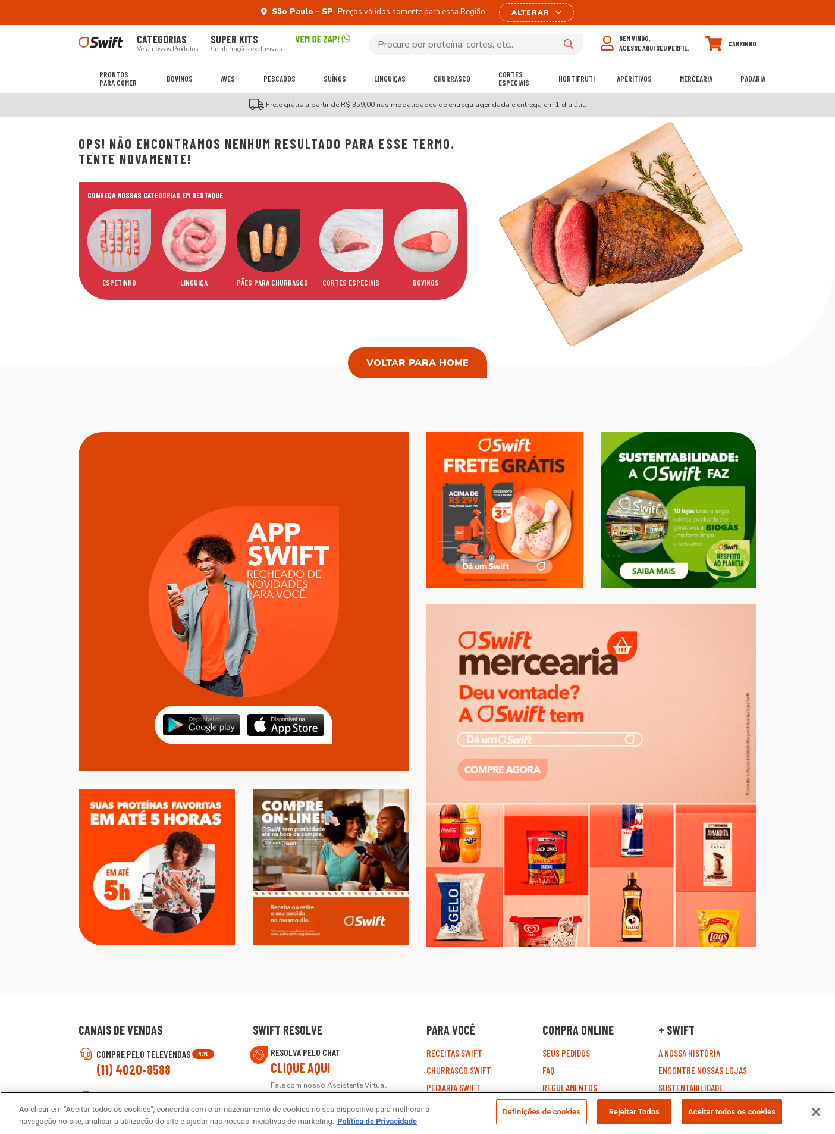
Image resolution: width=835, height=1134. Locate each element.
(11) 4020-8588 (133, 1069)
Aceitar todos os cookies (732, 1111)
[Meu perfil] (645, 43)
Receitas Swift (454, 1052)
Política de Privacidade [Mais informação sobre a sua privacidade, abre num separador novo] (377, 1121)
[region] (417, 1113)
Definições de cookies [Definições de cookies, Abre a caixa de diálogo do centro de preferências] (541, 1111)
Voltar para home (417, 362)
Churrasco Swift (458, 1070)
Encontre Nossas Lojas (702, 1070)
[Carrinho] (730, 43)
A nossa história (689, 1052)
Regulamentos (569, 1087)
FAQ (548, 1070)
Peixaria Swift (453, 1087)
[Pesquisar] (568, 44)
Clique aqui (300, 1067)
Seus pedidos (566, 1052)
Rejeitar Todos (634, 1111)
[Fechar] (816, 1112)
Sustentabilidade (690, 1087)
